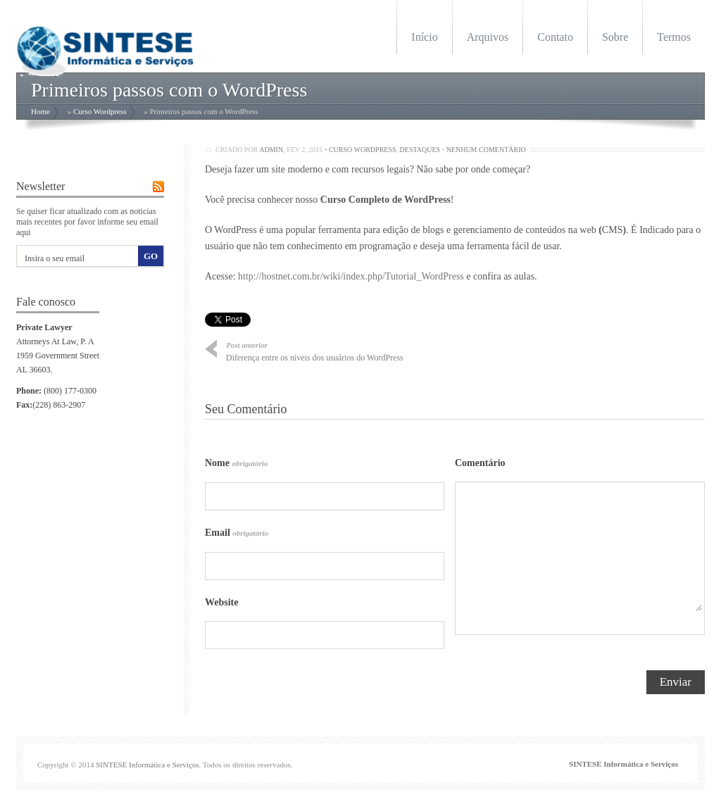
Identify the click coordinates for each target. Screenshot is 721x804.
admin (271, 149)
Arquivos (488, 37)
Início (424, 37)
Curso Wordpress (100, 111)
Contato (555, 37)
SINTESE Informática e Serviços (147, 764)
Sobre (615, 37)
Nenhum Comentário (486, 149)
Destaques (420, 149)
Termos (674, 37)
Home (40, 111)
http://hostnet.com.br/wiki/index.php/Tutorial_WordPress (351, 276)
